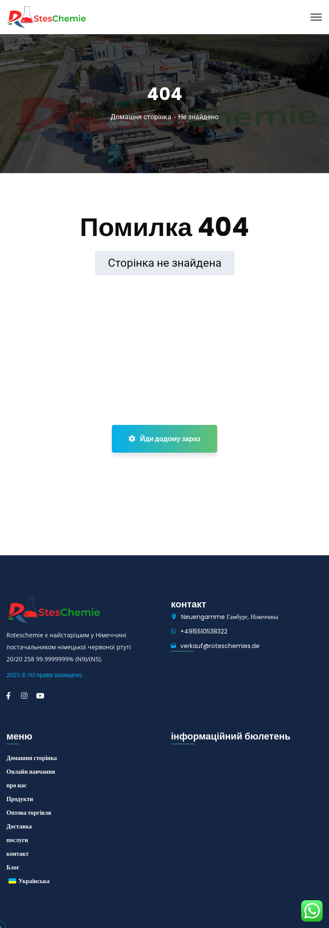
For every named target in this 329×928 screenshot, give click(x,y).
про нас (16, 785)
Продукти (19, 799)
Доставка (19, 826)
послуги (17, 840)
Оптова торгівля (28, 812)
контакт (17, 853)
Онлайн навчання (30, 771)
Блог (12, 867)
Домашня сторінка (141, 117)
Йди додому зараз (164, 439)
